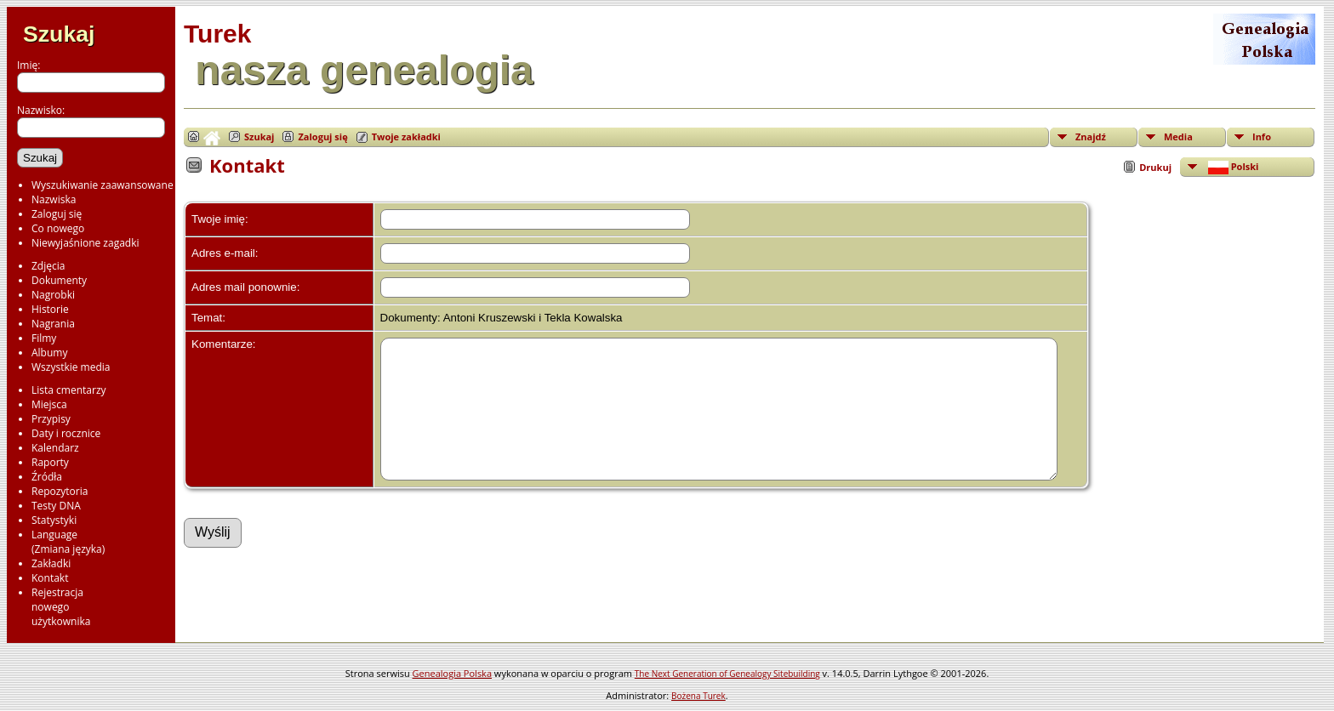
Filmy (43, 338)
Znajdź (1090, 136)
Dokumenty (59, 280)
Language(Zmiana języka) (68, 541)
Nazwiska (53, 199)
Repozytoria (59, 491)
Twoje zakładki (406, 136)
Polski (1232, 167)
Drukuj (1155, 167)
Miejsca (49, 404)
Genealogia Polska (452, 673)
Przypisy (51, 419)
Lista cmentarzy (68, 390)
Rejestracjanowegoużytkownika (60, 607)
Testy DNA (56, 505)
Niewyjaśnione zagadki (85, 243)
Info (1261, 136)
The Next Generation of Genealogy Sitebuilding (727, 674)
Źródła (46, 476)
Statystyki (54, 520)
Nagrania (53, 323)
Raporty (50, 462)
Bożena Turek (698, 696)
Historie (50, 309)
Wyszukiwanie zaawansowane (102, 185)
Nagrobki (53, 294)
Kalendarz (55, 448)
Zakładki (51, 563)
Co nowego (57, 228)
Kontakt (49, 578)
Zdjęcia (48, 266)
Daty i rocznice (65, 433)
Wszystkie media (71, 367)
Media (1178, 136)
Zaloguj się (56, 214)
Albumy (49, 352)
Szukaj (58, 34)
